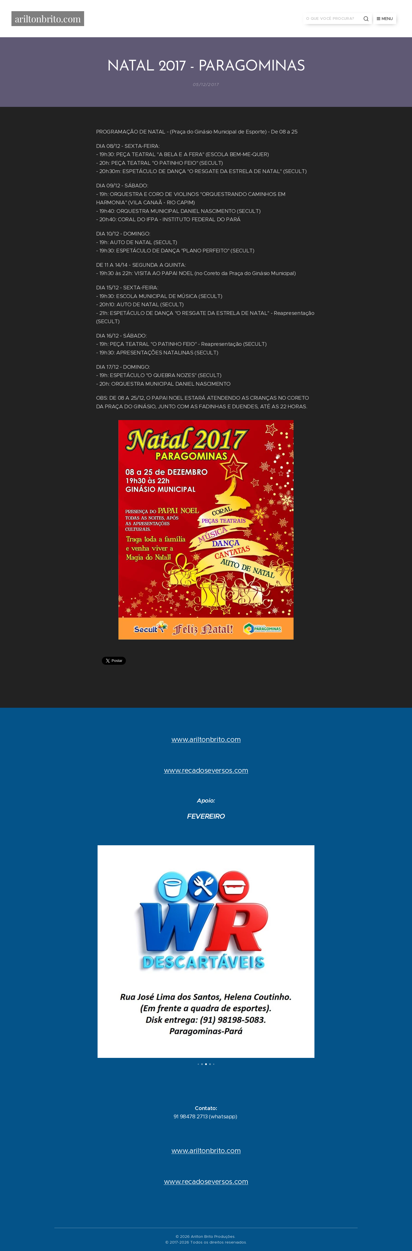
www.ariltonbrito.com (206, 739)
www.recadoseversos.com (206, 770)
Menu (385, 18)
